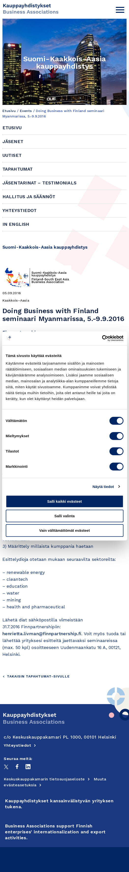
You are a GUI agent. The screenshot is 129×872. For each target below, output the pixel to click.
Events (26, 111)
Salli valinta (64, 516)
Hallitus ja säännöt (28, 196)
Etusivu (9, 111)
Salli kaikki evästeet (64, 501)
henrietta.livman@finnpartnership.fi (41, 633)
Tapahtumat (17, 169)
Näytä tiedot (103, 486)
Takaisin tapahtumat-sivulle (36, 676)
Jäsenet (12, 141)
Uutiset (12, 155)
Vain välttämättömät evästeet (64, 530)
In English (15, 224)
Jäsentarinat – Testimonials (39, 182)
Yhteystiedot (19, 210)
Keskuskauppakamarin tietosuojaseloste (47, 779)
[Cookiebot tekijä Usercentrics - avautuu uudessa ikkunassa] (101, 338)
